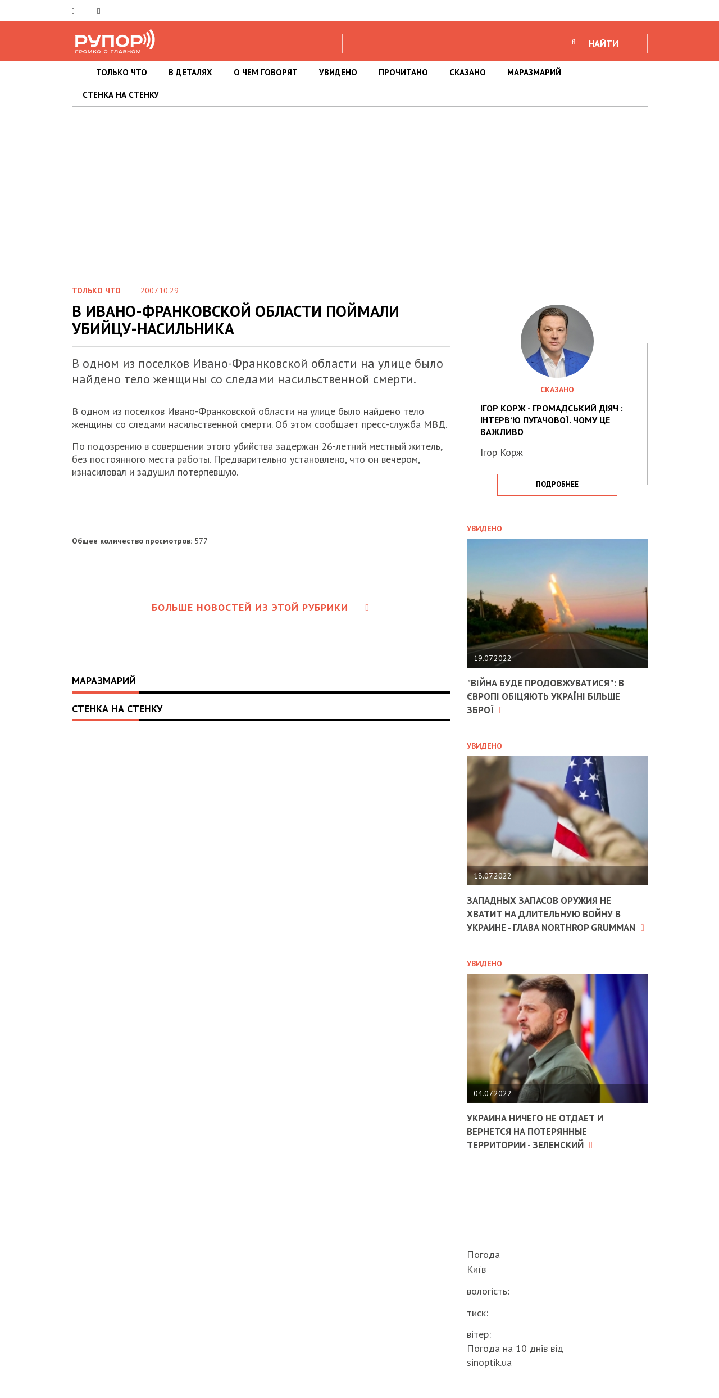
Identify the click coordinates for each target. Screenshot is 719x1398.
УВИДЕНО (338, 72)
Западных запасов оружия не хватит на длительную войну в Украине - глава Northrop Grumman (550, 919)
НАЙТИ (603, 43)
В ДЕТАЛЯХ (190, 72)
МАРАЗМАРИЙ (534, 72)
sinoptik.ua (489, 1362)
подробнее (557, 484)
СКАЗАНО (467, 72)
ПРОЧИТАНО (403, 72)
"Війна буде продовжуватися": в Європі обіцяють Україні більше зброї (550, 696)
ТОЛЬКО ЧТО (121, 72)
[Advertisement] (359, 191)
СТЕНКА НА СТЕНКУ (121, 94)
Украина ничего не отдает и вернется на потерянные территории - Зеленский (540, 1142)
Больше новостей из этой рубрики (261, 607)
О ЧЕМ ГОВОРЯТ (266, 72)
